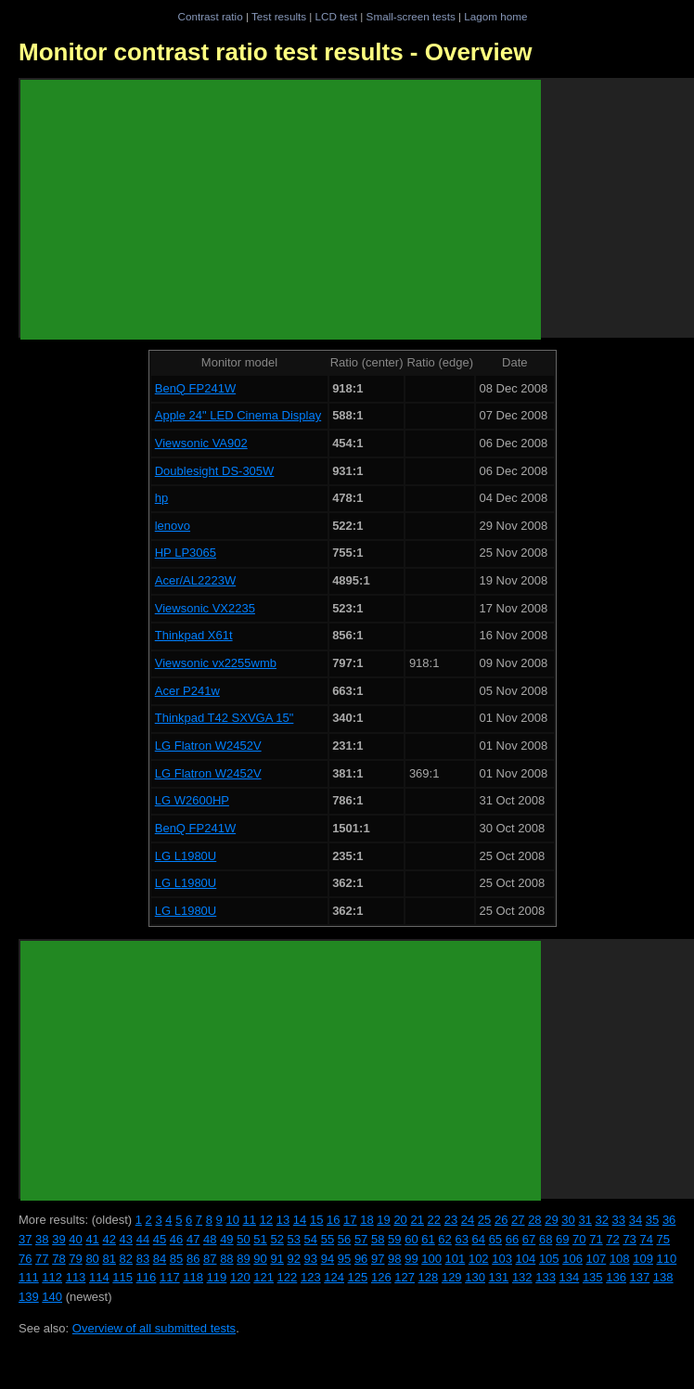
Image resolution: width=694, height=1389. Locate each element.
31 (584, 1220)
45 (159, 1239)
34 (635, 1220)
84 (159, 1259)
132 (522, 1277)
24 (467, 1220)
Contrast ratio (209, 16)
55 (327, 1239)
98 (394, 1259)
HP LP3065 (185, 552)
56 (344, 1239)
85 (176, 1259)
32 (602, 1220)
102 (479, 1259)
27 (517, 1220)
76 (25, 1259)
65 (495, 1239)
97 (377, 1259)
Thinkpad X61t (194, 635)
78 (58, 1259)
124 (334, 1277)
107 (596, 1259)
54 (310, 1239)
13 (282, 1220)
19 (383, 1220)
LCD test (336, 16)
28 (534, 1220)
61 (427, 1239)
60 (411, 1239)
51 (259, 1239)
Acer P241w (187, 691)
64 (478, 1239)
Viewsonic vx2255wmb (215, 663)
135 (593, 1277)
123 (311, 1277)
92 (294, 1259)
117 (170, 1277)
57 (360, 1239)
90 (259, 1259)
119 (217, 1277)
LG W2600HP (192, 800)
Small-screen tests (411, 16)
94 (327, 1259)
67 (528, 1239)
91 (276, 1259)
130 (475, 1277)
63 (461, 1239)
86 (192, 1259)
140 (52, 1297)
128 (428, 1277)
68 (545, 1239)
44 (142, 1239)
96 (360, 1259)
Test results (278, 16)
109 (643, 1259)
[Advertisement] (280, 210)
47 (192, 1239)
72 (612, 1239)
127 (404, 1277)
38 (41, 1239)
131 (499, 1277)
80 (91, 1259)
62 (444, 1239)
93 (310, 1259)
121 (263, 1277)
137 (640, 1277)
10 (231, 1220)
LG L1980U (186, 856)
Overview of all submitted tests (154, 1328)
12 (266, 1220)
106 (572, 1259)
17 (349, 1220)
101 (455, 1259)
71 (595, 1239)
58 (377, 1239)
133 (545, 1277)
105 (549, 1259)
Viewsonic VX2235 (205, 608)
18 (366, 1220)
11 (249, 1220)
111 (29, 1277)
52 (276, 1239)
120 (240, 1277)
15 (316, 1220)
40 (75, 1239)
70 (578, 1239)
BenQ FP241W (195, 388)
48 (209, 1239)
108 (620, 1259)
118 (193, 1277)
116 (146, 1277)
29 (551, 1220)
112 (52, 1277)
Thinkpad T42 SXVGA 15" (224, 718)
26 (501, 1220)
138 (663, 1277)
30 (567, 1220)
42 (108, 1239)
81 (108, 1259)
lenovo (172, 526)
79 (75, 1259)
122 (287, 1277)
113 (76, 1277)
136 (616, 1277)
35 (652, 1220)
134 (569, 1277)
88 (226, 1259)
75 (663, 1239)
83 (142, 1259)
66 (512, 1239)
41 (91, 1239)
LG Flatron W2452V (208, 745)
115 (122, 1277)
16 (333, 1220)
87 (209, 1259)
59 (394, 1239)
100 (431, 1259)
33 (618, 1220)
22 (434, 1220)
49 (226, 1239)
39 (58, 1239)
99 (411, 1259)
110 (667, 1259)
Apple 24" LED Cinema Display (238, 415)
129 (452, 1277)
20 (399, 1220)
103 (502, 1259)
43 (126, 1239)
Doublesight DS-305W (215, 471)
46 (176, 1239)
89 (243, 1259)
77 (41, 1259)
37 (25, 1239)
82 (126, 1259)
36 (668, 1220)
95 (344, 1259)
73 (629, 1239)
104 (526, 1259)
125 (358, 1277)
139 (29, 1297)
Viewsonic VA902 (201, 443)
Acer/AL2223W (195, 580)
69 (562, 1239)
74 (645, 1239)
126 (381, 1277)
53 (294, 1239)
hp (161, 498)
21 (416, 1220)
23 (450, 1220)
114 (99, 1277)
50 (243, 1239)
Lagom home (495, 16)
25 (484, 1220)
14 (299, 1220)
